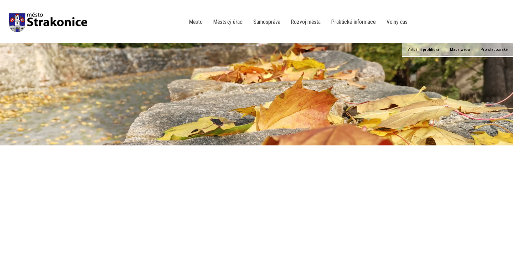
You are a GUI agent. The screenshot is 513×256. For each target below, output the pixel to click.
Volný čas (397, 21)
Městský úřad (228, 21)
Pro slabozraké (494, 49)
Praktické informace (353, 21)
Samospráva (266, 21)
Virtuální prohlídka (423, 49)
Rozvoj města (306, 21)
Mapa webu (460, 49)
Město (196, 21)
